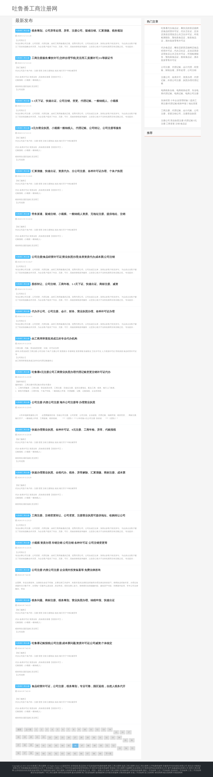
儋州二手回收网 (149, 769)
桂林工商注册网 (112, 769)
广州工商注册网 (50, 771)
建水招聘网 (76, 771)
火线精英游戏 (70, 769)
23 (50, 737)
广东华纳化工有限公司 (53, 767)
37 (18, 745)
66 (81, 753)
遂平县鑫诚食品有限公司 (178, 767)
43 (56, 745)
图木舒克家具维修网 (100, 767)
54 (126, 748)
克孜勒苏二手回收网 (178, 769)
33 (113, 737)
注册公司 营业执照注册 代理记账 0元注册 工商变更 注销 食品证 (179, 122)
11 (91, 729)
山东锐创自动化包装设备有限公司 (28, 769)
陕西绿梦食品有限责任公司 (156, 767)
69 (100, 753)
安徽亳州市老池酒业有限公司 (175, 766)
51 (107, 745)
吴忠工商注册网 (141, 766)
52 (113, 745)
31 (100, 737)
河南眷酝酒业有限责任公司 (32, 767)
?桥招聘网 (158, 771)
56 (18, 753)
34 (119, 737)
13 (104, 729)
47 (82, 745)
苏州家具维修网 (111, 771)
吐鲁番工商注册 (23, 31)
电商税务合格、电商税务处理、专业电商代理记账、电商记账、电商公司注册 (180, 92)
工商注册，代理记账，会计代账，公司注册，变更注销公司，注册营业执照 (180, 112)
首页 (19, 729)
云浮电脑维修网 (155, 766)
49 (95, 745)
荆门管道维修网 (88, 771)
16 (122, 732)
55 (132, 748)
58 (31, 753)
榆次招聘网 (168, 771)
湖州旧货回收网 (64, 771)
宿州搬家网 (124, 769)
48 (88, 745)
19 (25, 737)
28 (81, 737)
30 (94, 737)
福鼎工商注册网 (128, 766)
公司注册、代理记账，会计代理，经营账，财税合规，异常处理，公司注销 (180, 68)
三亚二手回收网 (194, 769)
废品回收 (82, 766)
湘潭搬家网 (100, 771)
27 (75, 737)
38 (25, 745)
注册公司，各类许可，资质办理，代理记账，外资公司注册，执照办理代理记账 (180, 80)
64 (69, 753)
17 (129, 732)
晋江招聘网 (149, 771)
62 (56, 753)
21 (37, 737)
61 (50, 753)
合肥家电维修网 (135, 769)
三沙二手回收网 (163, 769)
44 (62, 745)
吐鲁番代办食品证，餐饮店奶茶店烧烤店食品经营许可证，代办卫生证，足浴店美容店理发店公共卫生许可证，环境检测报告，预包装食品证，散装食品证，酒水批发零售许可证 (180, 34)
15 (116, 732)
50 (101, 745)
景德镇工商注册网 (117, 767)
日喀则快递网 (124, 771)
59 (37, 753)
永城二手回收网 (137, 771)
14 (110, 729)
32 (107, 737)
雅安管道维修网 (37, 771)
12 (97, 729)
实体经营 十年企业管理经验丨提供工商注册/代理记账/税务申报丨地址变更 (179, 102)
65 (75, 753)
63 (62, 753)
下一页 (108, 753)
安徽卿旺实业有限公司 (134, 767)
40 (37, 745)
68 (94, 753)
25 (62, 737)
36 (132, 740)
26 (69, 737)
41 (44, 745)
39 (31, 745)
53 (120, 748)
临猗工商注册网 (58, 769)
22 (44, 737)
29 (88, 737)
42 (50, 745)
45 (69, 745)
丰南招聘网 (177, 771)
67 (88, 753)
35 (125, 740)
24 (56, 737)
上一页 (28, 729)
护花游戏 (90, 766)
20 (31, 737)
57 (25, 753)
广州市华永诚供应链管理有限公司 (77, 767)
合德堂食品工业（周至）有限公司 (91, 769)
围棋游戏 (47, 769)
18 (18, 737)
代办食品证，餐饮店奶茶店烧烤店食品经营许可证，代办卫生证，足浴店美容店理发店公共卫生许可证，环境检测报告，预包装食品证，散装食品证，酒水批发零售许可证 (180, 54)
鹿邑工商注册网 (114, 766)
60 (44, 753)
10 (85, 729)
